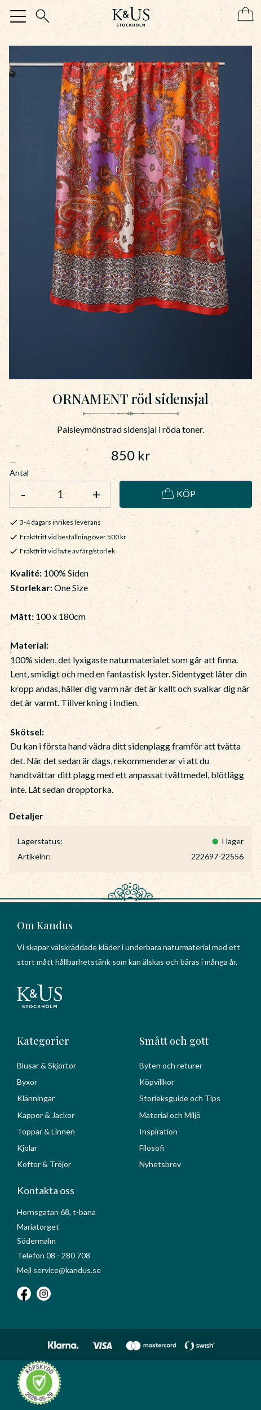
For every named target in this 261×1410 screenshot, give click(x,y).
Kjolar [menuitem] (27, 1147)
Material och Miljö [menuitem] (170, 1115)
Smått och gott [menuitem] (174, 1041)
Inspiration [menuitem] (158, 1131)
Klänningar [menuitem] (36, 1098)
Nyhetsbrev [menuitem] (160, 1164)
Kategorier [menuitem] (43, 1041)
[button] (18, 16)
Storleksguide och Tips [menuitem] (179, 1098)
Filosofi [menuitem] (151, 1147)
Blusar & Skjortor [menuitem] (46, 1065)
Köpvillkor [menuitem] (156, 1082)
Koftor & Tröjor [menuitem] (44, 1164)
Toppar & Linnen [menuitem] (46, 1131)
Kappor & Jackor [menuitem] (45, 1115)
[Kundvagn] (243, 15)
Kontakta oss (45, 1190)
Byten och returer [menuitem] (170, 1065)
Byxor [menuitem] (27, 1082)
